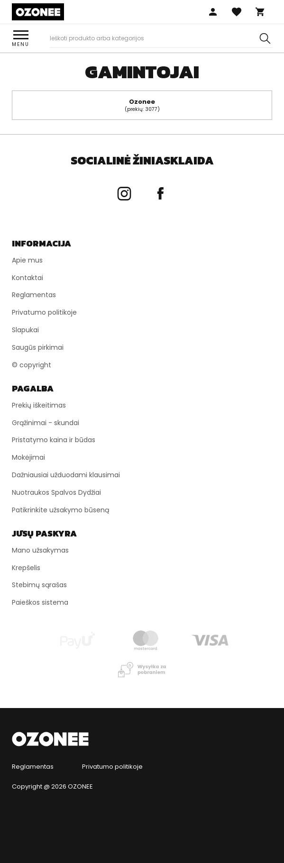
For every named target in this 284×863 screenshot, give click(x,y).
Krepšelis (260, 12)
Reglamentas (33, 766)
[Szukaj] (265, 38)
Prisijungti (213, 12)
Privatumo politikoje (112, 766)
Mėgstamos (236, 12)
